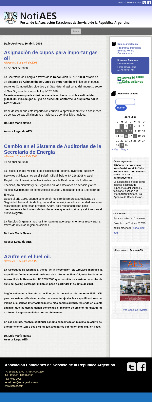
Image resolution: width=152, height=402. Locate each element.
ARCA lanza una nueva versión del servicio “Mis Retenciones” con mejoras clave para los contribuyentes (129, 171)
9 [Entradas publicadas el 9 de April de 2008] (126, 131)
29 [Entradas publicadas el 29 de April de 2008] (121, 145)
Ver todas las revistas (135, 309)
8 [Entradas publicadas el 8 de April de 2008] (122, 131)
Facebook (149, 2)
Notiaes (67, 18)
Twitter (144, 2)
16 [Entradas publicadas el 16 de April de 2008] (126, 135)
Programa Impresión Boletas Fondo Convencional (129, 50)
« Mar (115, 149)
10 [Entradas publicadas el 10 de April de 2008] (130, 131)
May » (124, 149)
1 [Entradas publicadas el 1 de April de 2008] (122, 126)
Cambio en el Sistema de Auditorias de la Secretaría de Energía (52, 149)
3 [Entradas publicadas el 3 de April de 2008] (130, 126)
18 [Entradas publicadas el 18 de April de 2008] (134, 135)
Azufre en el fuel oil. (27, 256)
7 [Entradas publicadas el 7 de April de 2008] (117, 131)
